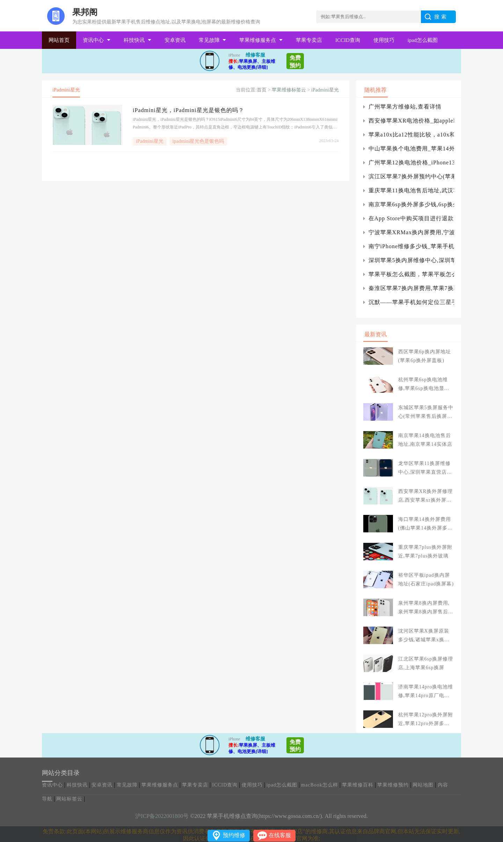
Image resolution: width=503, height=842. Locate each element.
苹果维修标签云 (289, 90)
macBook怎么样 (319, 785)
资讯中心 (93, 40)
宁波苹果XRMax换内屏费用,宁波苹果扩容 (411, 232)
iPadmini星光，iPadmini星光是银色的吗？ (188, 110)
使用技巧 (383, 40)
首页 (262, 90)
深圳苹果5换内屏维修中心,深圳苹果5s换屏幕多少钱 (411, 260)
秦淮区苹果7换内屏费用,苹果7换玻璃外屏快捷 (411, 288)
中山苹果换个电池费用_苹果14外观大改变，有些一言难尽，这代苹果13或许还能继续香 (411, 149)
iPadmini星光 (325, 90)
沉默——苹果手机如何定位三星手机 (411, 302)
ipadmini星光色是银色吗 (198, 141)
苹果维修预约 (393, 785)
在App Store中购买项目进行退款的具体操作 (411, 218)
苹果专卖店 (309, 40)
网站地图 (423, 785)
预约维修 (234, 835)
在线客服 (280, 835)
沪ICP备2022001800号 (162, 816)
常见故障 (209, 40)
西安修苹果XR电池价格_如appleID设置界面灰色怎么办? (411, 121)
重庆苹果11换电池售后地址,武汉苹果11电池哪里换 (411, 190)
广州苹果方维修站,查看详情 (405, 107)
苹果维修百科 (357, 785)
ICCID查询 (347, 40)
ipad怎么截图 (423, 40)
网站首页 (59, 40)
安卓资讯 (175, 40)
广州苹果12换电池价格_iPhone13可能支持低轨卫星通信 (411, 162)
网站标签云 (69, 799)
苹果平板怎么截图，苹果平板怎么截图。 (411, 274)
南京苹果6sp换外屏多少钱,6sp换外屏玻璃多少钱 (411, 204)
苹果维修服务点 (257, 40)
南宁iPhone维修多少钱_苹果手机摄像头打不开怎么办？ (411, 246)
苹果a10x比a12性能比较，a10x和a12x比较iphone (411, 135)
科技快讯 (134, 40)
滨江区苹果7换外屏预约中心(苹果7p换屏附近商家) (411, 176)
